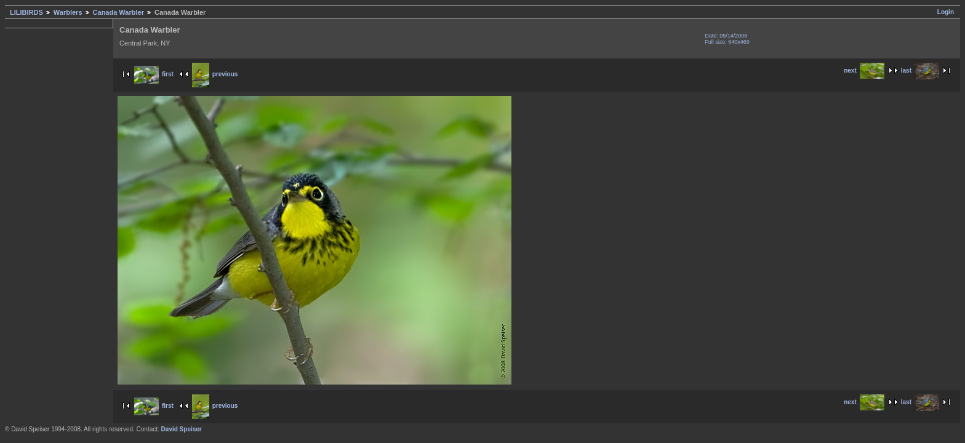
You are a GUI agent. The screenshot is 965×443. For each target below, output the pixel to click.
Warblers (68, 12)
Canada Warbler (118, 12)
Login (945, 12)
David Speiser (181, 429)
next (864, 70)
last (920, 70)
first (154, 74)
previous (215, 74)
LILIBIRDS (26, 12)
